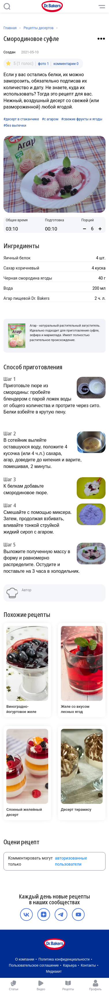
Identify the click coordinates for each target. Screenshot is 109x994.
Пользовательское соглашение (34, 965)
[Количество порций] (92, 228)
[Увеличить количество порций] (100, 229)
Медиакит (53, 971)
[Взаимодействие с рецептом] (101, 38)
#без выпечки (14, 125)
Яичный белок (17, 258)
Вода (8, 288)
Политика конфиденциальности (64, 959)
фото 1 (43, 64)
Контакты (88, 965)
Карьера (70, 965)
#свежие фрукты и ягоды (81, 119)
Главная (10, 28)
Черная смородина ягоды (27, 278)
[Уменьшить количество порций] (84, 229)
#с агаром (50, 119)
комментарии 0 (65, 64)
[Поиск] (6, 6)
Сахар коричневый (21, 268)
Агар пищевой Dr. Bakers (26, 298)
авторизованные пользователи (71, 861)
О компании (24, 959)
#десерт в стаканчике (21, 119)
